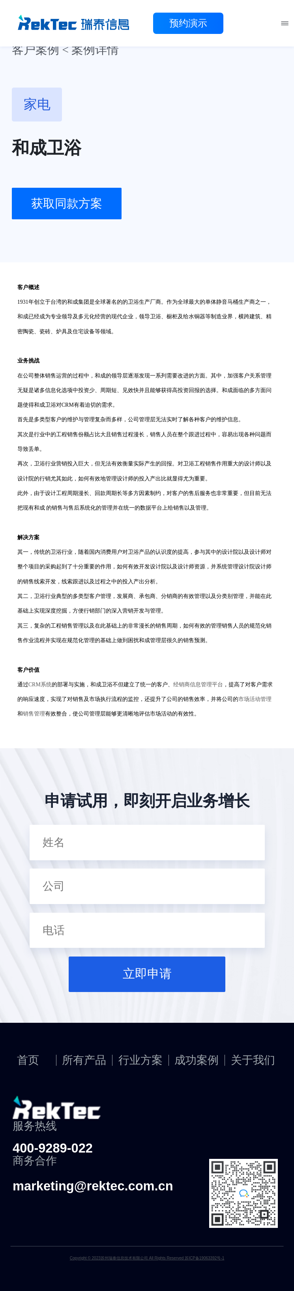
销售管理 (34, 714)
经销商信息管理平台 (198, 685)
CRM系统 (40, 685)
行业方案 (140, 1060)
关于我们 (253, 1060)
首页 (28, 1060)
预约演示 (188, 23)
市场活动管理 (255, 699)
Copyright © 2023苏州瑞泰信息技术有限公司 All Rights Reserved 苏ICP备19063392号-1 (147, 1258)
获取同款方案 (66, 203)
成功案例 (196, 1060)
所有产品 (84, 1060)
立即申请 (147, 974)
